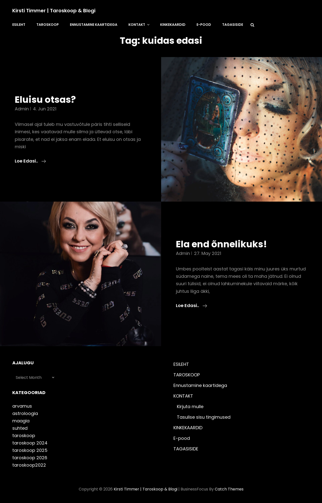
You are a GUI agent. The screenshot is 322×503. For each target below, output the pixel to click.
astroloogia (25, 413)
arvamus (22, 406)
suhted (20, 428)
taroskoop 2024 (29, 443)
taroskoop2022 (29, 465)
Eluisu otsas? (45, 99)
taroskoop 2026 (29, 458)
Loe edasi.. (30, 161)
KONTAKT (139, 24)
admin (22, 109)
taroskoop (23, 435)
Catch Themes (229, 489)
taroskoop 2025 (29, 450)
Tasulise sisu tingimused (203, 417)
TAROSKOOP (47, 24)
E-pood (204, 24)
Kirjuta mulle (190, 406)
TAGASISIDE (232, 24)
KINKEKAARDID (172, 24)
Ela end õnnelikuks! (221, 244)
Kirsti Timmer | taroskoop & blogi (53, 10)
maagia (21, 421)
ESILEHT (18, 24)
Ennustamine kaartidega (93, 24)
